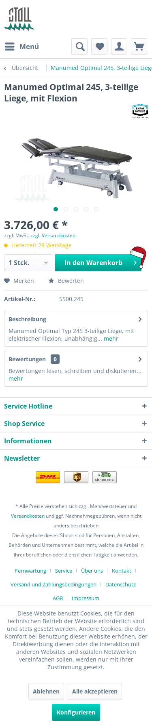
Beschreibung (27, 319)
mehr (110, 338)
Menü (22, 45)
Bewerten (66, 281)
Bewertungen (27, 359)
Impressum (85, 598)
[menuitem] (21, 46)
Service (63, 570)
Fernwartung (30, 570)
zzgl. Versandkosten (52, 235)
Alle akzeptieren (95, 691)
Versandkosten (28, 515)
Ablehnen (46, 691)
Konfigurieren (76, 712)
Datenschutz (120, 584)
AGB (58, 598)
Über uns (92, 570)
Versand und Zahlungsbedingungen (53, 584)
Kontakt (121, 570)
